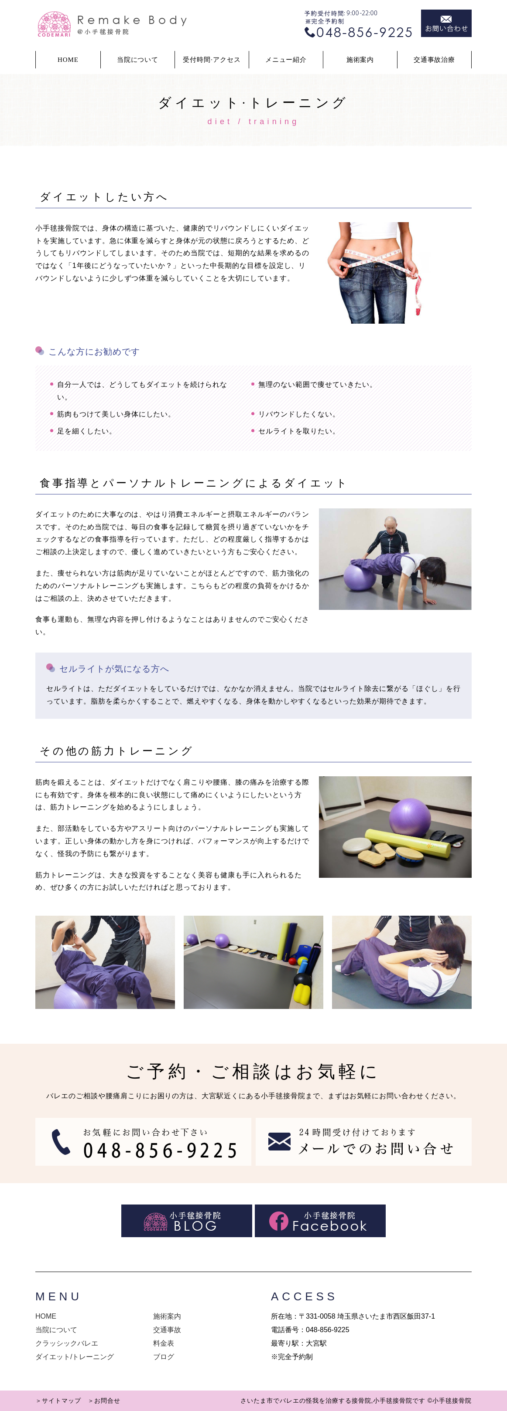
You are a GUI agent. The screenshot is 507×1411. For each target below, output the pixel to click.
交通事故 (167, 1329)
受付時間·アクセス (211, 59)
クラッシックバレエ (66, 1343)
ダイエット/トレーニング (74, 1356)
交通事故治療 (435, 59)
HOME (68, 59)
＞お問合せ (104, 1400)
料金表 (163, 1343)
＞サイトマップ (58, 1400)
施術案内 (360, 59)
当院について (56, 1329)
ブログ (163, 1356)
